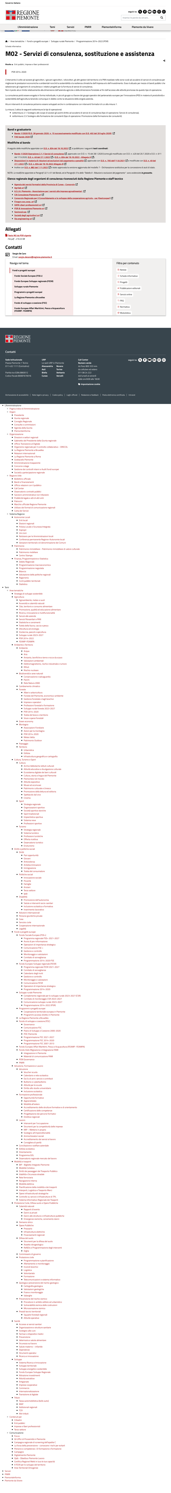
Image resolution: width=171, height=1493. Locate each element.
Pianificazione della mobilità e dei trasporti (38, 1193)
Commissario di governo (30, 1261)
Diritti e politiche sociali (24, 852)
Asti (44, 369)
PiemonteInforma (111, 27)
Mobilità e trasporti (22, 1167)
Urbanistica (29, 753)
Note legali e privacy (40, 395)
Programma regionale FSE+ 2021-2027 (41, 942)
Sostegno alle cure (27, 1338)
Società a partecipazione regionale (29, 473)
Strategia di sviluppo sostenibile (28, 595)
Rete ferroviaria (26, 1184)
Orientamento (25, 1158)
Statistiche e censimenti (29, 624)
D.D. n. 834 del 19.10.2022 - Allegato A (73, 157)
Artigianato (24, 1389)
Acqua (26, 653)
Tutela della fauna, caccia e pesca (33, 627)
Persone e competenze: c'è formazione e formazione (37, 1457)
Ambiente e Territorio (23, 646)
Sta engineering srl (23, 218)
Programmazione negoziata (31, 569)
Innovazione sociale (32, 881)
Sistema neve (30, 823)
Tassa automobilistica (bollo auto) (34, 1409)
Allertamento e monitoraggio (37, 1270)
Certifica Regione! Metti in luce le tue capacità (34, 1470)
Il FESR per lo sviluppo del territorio (29, 1473)
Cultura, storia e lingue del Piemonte (40, 778)
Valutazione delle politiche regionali (35, 576)
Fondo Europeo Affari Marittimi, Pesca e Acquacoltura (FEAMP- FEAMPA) (39, 310)
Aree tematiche (16, 592)
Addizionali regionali (28, 1415)
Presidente (19, 415)
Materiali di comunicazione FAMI (38, 1061)
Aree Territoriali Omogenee (26, 1476)
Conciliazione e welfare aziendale (34, 1151)
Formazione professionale (30, 1100)
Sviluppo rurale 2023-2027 (31, 637)
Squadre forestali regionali (35, 1322)
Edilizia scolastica (27, 1155)
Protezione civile (26, 1264)
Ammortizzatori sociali (34, 1142)
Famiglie (27, 888)
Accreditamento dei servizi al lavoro (40, 1145)
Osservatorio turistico (33, 846)
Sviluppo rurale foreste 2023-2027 (39, 711)
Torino (59, 369)
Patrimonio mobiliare (28, 553)
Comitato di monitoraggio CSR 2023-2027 (43, 1003)
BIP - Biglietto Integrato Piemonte (34, 1171)
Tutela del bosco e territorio (36, 717)
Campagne (19, 1460)
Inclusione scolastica (33, 1097)
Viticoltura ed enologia (29, 630)
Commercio (24, 1396)
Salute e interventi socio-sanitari (38, 907)
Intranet (132, 395)
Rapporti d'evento (32, 1216)
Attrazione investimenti (29, 1383)
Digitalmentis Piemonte (24, 1463)
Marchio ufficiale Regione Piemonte (30, 505)
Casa (21, 923)
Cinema (27, 801)
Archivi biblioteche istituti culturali (39, 769)
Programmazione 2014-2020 (37, 994)
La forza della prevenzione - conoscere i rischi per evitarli (39, 1454)
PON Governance (26, 1065)
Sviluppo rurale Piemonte (26, 286)
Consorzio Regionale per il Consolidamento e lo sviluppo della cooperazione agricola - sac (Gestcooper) (62, 198)
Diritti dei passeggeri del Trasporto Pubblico (38, 1177)
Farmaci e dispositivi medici (31, 1341)
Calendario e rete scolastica (36, 1081)
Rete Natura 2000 (32, 685)
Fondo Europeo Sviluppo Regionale (34, 1380)
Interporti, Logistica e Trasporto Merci (35, 1196)
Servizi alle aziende (27, 617)
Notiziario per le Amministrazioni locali (36, 537)
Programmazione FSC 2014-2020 (39, 1045)
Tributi (17, 1405)
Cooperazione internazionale (32, 929)
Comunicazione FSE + (33, 952)
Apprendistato (30, 1106)
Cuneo (45, 375)
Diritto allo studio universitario (37, 1093)
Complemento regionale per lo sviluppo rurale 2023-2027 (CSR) (52, 1000)
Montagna (23, 727)
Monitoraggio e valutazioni (36, 958)
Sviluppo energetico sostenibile (33, 1377)
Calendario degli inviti (33, 978)
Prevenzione (24, 1344)
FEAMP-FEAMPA (26, 643)
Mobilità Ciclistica (26, 1174)
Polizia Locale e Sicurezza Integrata (34, 527)
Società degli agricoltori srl (27, 215)
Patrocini (18, 502)
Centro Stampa (25, 556)
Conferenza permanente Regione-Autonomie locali (42, 540)
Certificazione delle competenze (38, 1116)
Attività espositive (32, 785)
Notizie (123, 269)
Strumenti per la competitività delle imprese (43, 1132)
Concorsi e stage (21, 466)
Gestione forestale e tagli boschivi (39, 701)
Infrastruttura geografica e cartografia (40, 759)
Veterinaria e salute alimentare (32, 1348)
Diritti (21, 855)
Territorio (23, 749)
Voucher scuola (30, 1077)
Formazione (29, 1283)
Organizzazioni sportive (34, 810)
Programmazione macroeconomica (35, 566)
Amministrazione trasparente (27, 463)
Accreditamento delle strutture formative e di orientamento (50, 1113)
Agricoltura (19, 598)
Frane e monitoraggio (33, 1299)
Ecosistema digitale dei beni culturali (40, 775)
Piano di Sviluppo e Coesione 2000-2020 (42, 1036)
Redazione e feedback (90, 395)
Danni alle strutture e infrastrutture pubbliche (44, 1222)
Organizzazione (16, 434)
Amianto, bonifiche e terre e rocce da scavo (43, 659)
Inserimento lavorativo (34, 913)
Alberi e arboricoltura (33, 695)
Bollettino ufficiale (22, 479)
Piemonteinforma (22, 431)
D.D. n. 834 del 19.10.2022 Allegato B (46, 164)
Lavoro (22, 1126)
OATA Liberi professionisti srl (28, 205)
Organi (12, 412)
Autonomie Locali (22, 518)
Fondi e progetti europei (23, 270)
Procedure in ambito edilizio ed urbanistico (43, 1309)
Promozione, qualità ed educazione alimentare (40, 611)
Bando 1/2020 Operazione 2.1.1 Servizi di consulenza (39, 153)
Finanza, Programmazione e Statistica (31, 560)
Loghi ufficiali (72, 395)
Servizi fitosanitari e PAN (30, 621)
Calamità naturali (26, 1212)
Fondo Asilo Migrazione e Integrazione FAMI (38, 1055)
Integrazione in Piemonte (35, 1058)
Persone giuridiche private (30, 920)
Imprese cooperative (28, 1393)
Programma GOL (26, 1161)
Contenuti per (16, 1425)
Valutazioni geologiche (34, 1296)
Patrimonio (19, 547)
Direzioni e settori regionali (26, 437)
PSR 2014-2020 (31, 714)
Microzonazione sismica (34, 1315)
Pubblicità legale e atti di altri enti (29, 498)
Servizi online (126, 294)
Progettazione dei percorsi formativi (40, 1119)
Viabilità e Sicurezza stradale (31, 1180)
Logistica (28, 1277)
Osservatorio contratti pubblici (27, 492)
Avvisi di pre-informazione (36, 946)
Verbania (60, 372)
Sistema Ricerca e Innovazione (32, 1370)
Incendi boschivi (31, 1274)
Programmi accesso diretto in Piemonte (41, 1020)
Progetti (123, 282)
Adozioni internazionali (29, 917)
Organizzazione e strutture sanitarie (35, 1335)
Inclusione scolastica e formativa (38, 910)
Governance (29, 1029)
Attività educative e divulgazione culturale (42, 772)
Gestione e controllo (33, 955)
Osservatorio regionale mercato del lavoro (38, 1164)
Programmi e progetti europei (28, 292)
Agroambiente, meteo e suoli (32, 601)
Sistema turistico (31, 836)
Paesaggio (23, 746)
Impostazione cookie (89, 384)
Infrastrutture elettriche (34, 1238)
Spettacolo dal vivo (32, 798)
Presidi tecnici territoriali (30, 1319)
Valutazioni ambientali (34, 662)
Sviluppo (18, 1367)
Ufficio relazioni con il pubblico (27, 486)
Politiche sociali (26, 878)
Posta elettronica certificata (113, 395)
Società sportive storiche (35, 814)
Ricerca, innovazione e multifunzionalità (37, 614)
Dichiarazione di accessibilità (16, 395)
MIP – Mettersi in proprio (35, 1135)
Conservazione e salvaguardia (37, 679)
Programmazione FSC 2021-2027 (39, 1042)
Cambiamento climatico (29, 688)
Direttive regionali (32, 1122)
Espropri (22, 531)
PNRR (88, 27)
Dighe (26, 1258)
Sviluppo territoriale (28, 1373)
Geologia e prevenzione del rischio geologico (39, 1290)
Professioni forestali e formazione (39, 708)
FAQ (122, 300)
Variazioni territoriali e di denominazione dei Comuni (42, 543)
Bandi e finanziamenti (24, 482)
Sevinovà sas (20, 211)
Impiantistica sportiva (33, 820)
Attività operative (31, 1325)
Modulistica (125, 313)
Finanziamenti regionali (34, 1241)
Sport (21, 804)
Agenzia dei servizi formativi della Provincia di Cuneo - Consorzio (44, 184)
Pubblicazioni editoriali (130, 288)
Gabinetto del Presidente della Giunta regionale (35, 441)
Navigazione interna (28, 1187)
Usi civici (23, 534)
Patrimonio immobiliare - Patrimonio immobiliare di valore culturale (49, 550)
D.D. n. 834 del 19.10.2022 (56, 148)
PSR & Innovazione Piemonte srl (29, 208)
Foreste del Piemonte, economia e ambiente (43, 698)
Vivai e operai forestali (33, 720)
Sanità (17, 1328)
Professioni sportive (33, 827)
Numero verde (84, 363)
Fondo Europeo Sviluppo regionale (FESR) (33, 281)
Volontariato (29, 1280)
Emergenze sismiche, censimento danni (41, 1225)
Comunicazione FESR (33, 987)
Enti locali (23, 521)
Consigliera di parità (32, 1148)
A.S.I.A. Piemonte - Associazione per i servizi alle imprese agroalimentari (48, 191)
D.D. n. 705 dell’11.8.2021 (113, 160)
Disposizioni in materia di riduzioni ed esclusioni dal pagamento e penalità (49, 160)
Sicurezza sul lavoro (28, 1351)
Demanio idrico (26, 1229)
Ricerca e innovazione (29, 1364)
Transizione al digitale (28, 1402)
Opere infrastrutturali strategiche (33, 1200)
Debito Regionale (26, 563)
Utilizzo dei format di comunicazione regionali (34, 508)
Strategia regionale (32, 807)
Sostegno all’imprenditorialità (37, 1139)
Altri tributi (23, 1422)
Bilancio (22, 572)
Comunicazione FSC (33, 1032)
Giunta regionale (21, 418)
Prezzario (28, 1235)
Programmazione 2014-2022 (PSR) (40, 1010)
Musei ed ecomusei (32, 788)
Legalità (22, 933)
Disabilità (23, 900)
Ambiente (23, 650)
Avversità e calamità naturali (31, 605)
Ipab (25, 897)
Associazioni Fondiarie (34, 730)
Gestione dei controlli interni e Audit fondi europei (36, 469)
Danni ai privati (30, 1219)
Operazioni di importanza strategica (39, 949)
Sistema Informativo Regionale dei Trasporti (38, 1206)
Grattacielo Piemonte (23, 460)
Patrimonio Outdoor (33, 743)
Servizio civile (25, 926)
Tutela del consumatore (34, 875)
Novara (59, 366)
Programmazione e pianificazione (39, 1267)
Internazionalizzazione (29, 1399)
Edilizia (27, 756)
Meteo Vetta (29, 740)
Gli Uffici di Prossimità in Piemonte (29, 1447)
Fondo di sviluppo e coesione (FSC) (30, 303)
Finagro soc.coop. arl (24, 201)
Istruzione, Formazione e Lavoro (28, 1071)
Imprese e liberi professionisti (27, 1434)
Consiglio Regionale (23, 421)
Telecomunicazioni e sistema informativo (42, 1286)
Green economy (26, 724)
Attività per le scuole (33, 1090)
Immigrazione (30, 872)
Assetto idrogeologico (33, 1251)
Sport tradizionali (31, 817)
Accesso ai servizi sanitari (30, 1331)
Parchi (26, 682)
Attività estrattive (27, 1386)
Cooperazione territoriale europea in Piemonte (44, 1016)
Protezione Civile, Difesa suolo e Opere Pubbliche (36, 1209)
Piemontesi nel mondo (34, 781)
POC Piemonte (30, 1039)
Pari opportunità (31, 859)
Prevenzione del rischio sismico (33, 1306)
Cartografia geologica (33, 1293)
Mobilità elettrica (26, 1190)
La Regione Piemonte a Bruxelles (29, 297)
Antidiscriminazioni (32, 868)
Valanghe (28, 1303)
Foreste (22, 691)
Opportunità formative (34, 1103)
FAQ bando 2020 (22, 136)
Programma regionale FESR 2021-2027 (41, 971)
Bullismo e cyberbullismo (35, 1087)
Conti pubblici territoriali (29, 582)
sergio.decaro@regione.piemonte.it (35, 257)
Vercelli (59, 375)
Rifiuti (26, 669)
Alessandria (47, 366)
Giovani (27, 862)
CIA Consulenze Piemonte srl (27, 194)
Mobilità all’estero (32, 1110)
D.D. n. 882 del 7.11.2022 (36, 167)
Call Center (19, 489)
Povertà (27, 884)
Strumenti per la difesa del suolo (38, 1248)
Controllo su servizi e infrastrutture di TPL (37, 1203)
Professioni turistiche (33, 839)
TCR (21, 1418)
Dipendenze (24, 1357)
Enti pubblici (19, 1431)
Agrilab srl (19, 187)
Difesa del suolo (26, 1245)
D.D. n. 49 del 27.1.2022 (39, 157)
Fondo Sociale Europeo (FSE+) (28, 275)
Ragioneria (24, 579)
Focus (17, 1444)
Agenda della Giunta (23, 428)
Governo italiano (12, 3)
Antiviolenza (29, 865)
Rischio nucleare (31, 672)
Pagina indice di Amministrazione (24, 408)
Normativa (125, 307)
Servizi (70, 27)
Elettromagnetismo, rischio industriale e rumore (45, 666)
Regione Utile (15, 476)
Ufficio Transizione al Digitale (27, 444)
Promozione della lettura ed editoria (40, 794)
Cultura (22, 765)
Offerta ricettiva (31, 843)
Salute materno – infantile (31, 1354)
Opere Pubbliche (26, 1232)
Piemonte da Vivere (142, 27)
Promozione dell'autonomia (36, 904)
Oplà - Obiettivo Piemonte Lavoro (29, 1467)
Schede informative (129, 276)
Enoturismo (29, 849)
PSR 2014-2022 (26, 640)
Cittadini (18, 1428)
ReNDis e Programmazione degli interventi (43, 1254)
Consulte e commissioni (25, 424)
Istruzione (23, 1074)
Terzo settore (29, 894)
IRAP (21, 1412)
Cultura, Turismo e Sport (25, 762)
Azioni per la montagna (34, 733)
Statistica (23, 585)
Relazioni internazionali (24, 453)
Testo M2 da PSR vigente (19, 235)
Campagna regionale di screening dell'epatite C (35, 1450)
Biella (44, 372)
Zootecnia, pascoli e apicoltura (32, 634)
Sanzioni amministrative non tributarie (31, 495)
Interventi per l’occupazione (36, 1129)
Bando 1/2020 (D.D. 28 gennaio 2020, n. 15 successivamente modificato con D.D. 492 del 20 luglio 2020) (63, 133)
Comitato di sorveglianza (35, 962)
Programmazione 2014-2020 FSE (39, 965)
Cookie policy (57, 395)
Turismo (22, 830)
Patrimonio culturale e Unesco (37, 791)
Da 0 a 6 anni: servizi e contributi (38, 1084)
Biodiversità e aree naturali (31, 675)
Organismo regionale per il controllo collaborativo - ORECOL (41, 447)
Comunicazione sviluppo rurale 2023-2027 (43, 1007)
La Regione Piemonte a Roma (27, 457)
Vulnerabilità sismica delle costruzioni (40, 1312)
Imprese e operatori (32, 704)
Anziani (27, 891)
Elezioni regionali (26, 524)
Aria (25, 656)
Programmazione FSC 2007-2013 (39, 1048)
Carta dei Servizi (21, 511)
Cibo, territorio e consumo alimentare (35, 608)
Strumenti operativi (27, 1360)
